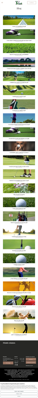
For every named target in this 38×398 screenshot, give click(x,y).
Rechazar (19, 396)
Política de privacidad (18, 379)
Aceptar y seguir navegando (19, 391)
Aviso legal (11, 379)
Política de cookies (25, 379)
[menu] (2, 2)
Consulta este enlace (30, 388)
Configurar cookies (19, 393)
